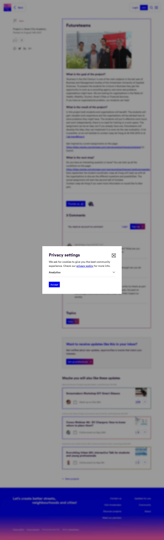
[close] (114, 255)
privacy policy (84, 265)
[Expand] (82, 272)
